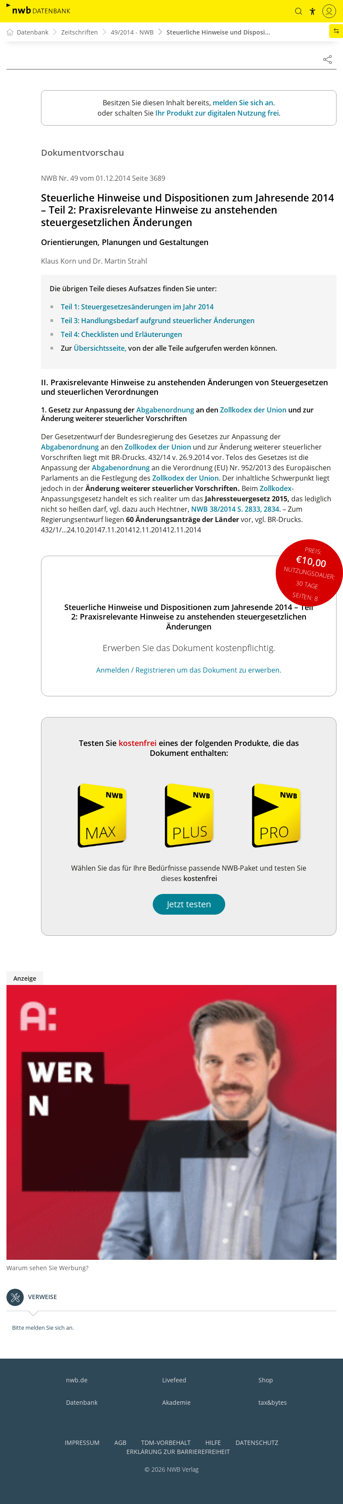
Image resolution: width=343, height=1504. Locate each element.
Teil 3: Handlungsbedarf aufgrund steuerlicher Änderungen (158, 320)
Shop (265, 1380)
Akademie (176, 1402)
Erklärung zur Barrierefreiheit (178, 1451)
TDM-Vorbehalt (166, 1442)
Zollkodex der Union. (186, 478)
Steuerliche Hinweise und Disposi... (218, 32)
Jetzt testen (189, 904)
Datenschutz (257, 1442)
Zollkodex (276, 488)
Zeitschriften (79, 32)
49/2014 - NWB (132, 32)
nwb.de (77, 1380)
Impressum (82, 1442)
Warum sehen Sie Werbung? (47, 1268)
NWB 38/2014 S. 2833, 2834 (235, 509)
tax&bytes (272, 1402)
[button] (298, 11)
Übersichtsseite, (100, 348)
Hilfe (213, 1442)
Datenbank (82, 1402)
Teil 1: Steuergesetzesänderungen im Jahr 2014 (137, 306)
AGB (120, 1442)
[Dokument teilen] (327, 59)
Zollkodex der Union (253, 410)
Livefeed (174, 1380)
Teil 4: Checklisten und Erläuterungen (121, 334)
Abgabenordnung (165, 410)
